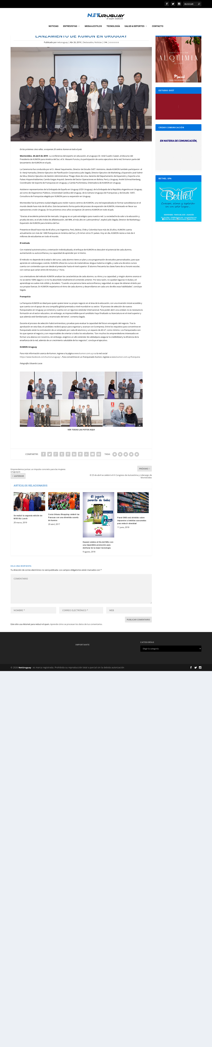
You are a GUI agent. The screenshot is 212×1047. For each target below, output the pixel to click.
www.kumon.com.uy (83, 362)
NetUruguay (25, 676)
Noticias (53, 29)
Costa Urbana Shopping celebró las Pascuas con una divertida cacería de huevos (64, 527)
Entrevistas (70, 29)
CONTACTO (157, 29)
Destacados (88, 51)
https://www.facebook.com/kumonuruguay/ (40, 366)
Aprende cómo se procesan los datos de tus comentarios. (76, 633)
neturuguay (62, 51)
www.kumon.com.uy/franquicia (125, 366)
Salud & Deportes (134, 29)
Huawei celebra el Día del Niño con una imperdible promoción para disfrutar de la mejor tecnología (98, 554)
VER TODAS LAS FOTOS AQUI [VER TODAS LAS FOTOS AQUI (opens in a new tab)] (81, 438)
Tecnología (113, 29)
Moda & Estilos (93, 29)
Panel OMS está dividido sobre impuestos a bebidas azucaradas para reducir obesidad (131, 530)
